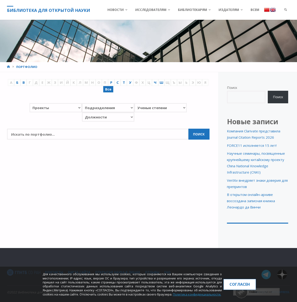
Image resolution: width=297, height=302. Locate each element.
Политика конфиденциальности (196, 294)
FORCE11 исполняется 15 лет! (252, 145)
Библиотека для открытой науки (48, 10)
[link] (286, 10)
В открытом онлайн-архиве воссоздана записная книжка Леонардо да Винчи (251, 200)
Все (108, 89)
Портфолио (26, 67)
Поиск (199, 134)
